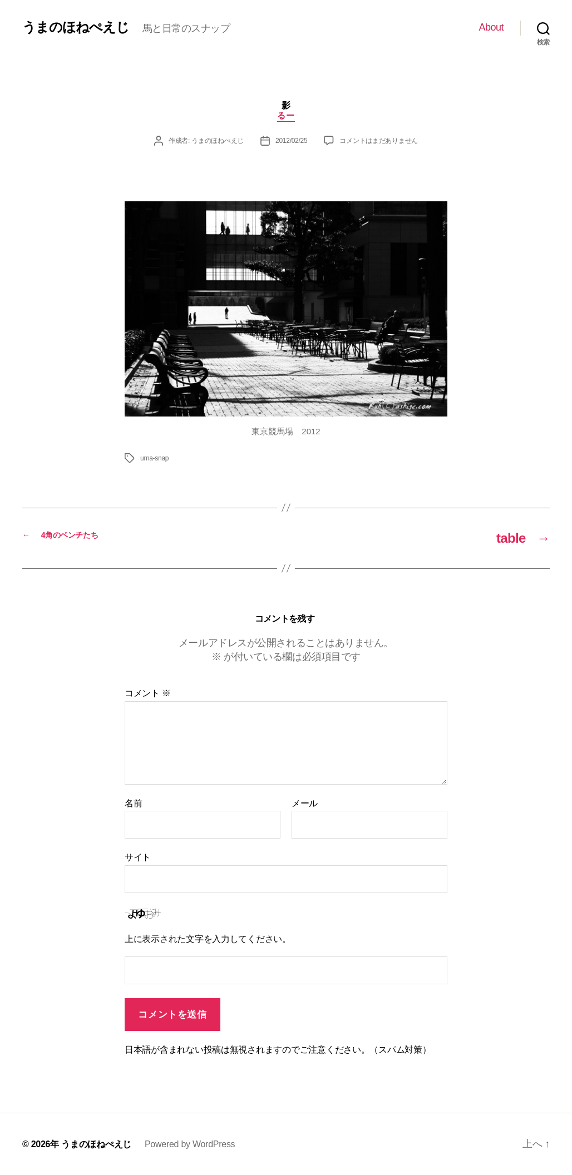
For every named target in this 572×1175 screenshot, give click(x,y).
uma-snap (154, 458)
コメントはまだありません (378, 141)
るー (285, 115)
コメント (148, 693)
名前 (133, 803)
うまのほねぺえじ (75, 27)
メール (305, 803)
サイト (138, 857)
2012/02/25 (291, 141)
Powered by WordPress (190, 1144)
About (491, 27)
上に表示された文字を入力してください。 (208, 939)
